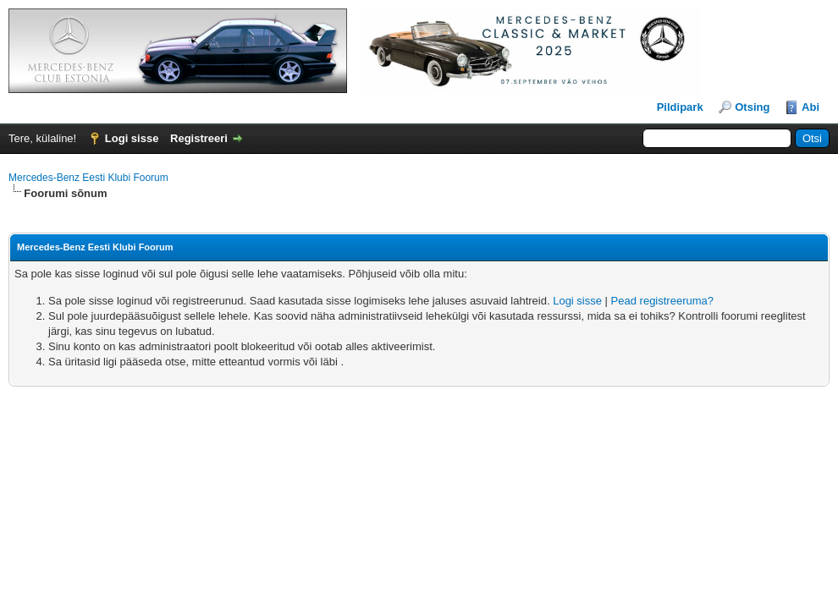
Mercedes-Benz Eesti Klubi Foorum (88, 178)
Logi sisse (132, 138)
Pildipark (680, 107)
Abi (810, 107)
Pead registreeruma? (662, 300)
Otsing (752, 107)
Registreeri (199, 138)
